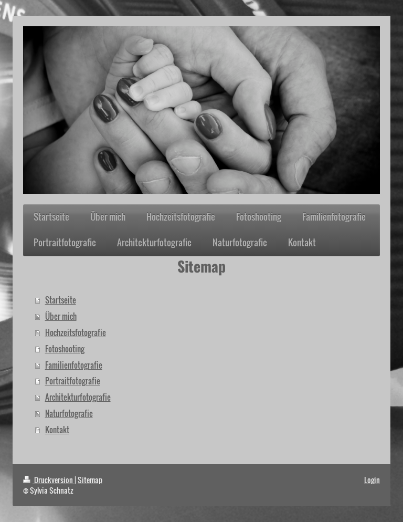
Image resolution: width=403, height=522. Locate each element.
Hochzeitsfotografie (75, 332)
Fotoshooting (64, 348)
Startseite (60, 300)
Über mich (61, 316)
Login (372, 479)
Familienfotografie (73, 365)
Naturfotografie (69, 413)
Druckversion (49, 479)
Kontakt (57, 429)
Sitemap (90, 479)
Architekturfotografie (78, 397)
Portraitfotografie (72, 381)
